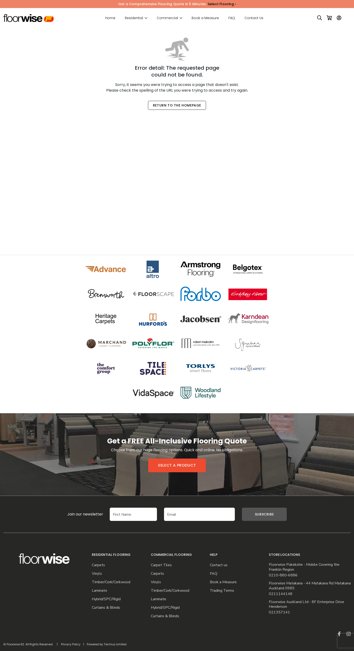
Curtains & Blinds (106, 607)
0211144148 (280, 593)
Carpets (98, 565)
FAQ (231, 18)
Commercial (167, 18)
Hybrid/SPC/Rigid (106, 599)
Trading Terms (222, 590)
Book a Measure (205, 18)
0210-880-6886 (283, 575)
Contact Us (253, 18)
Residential (134, 18)
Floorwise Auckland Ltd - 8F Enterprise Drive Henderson (306, 604)
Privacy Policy (70, 644)
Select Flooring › (222, 4)
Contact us (219, 565)
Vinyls (97, 573)
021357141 (279, 612)
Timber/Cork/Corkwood (111, 582)
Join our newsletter (78, 514)
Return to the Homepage (177, 105)
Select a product (177, 465)
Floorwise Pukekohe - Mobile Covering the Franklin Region (304, 567)
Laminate (99, 590)
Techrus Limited (115, 644)
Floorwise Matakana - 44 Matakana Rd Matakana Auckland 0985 (310, 586)
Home (110, 18)
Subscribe (264, 514)
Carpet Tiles (161, 565)
